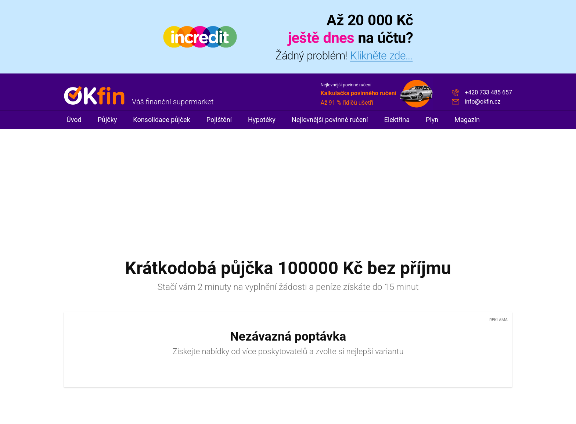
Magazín (467, 119)
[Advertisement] (288, 184)
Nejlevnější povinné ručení (330, 119)
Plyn (432, 119)
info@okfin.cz (482, 101)
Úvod (74, 119)
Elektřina (397, 119)
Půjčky (107, 119)
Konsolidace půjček (161, 119)
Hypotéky (262, 119)
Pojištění (219, 119)
